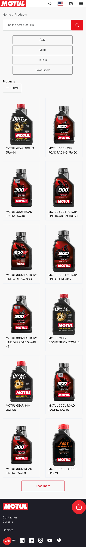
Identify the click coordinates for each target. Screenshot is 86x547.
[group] (43, 55)
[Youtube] (49, 540)
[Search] (77, 25)
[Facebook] (31, 540)
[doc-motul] (79, 507)
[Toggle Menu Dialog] (81, 3)
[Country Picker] (60, 4)
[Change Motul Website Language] (71, 3)
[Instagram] (40, 540)
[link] (21, 144)
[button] (7, 541)
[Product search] (50, 3)
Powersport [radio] (42, 70)
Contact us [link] (10, 517)
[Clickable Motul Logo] (13, 3)
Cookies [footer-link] (8, 530)
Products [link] (21, 14)
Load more (43, 485)
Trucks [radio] (42, 59)
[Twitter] (58, 540)
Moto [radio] (42, 49)
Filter (12, 88)
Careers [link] (8, 521)
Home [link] (7, 14)
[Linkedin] (22, 540)
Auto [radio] (42, 39)
